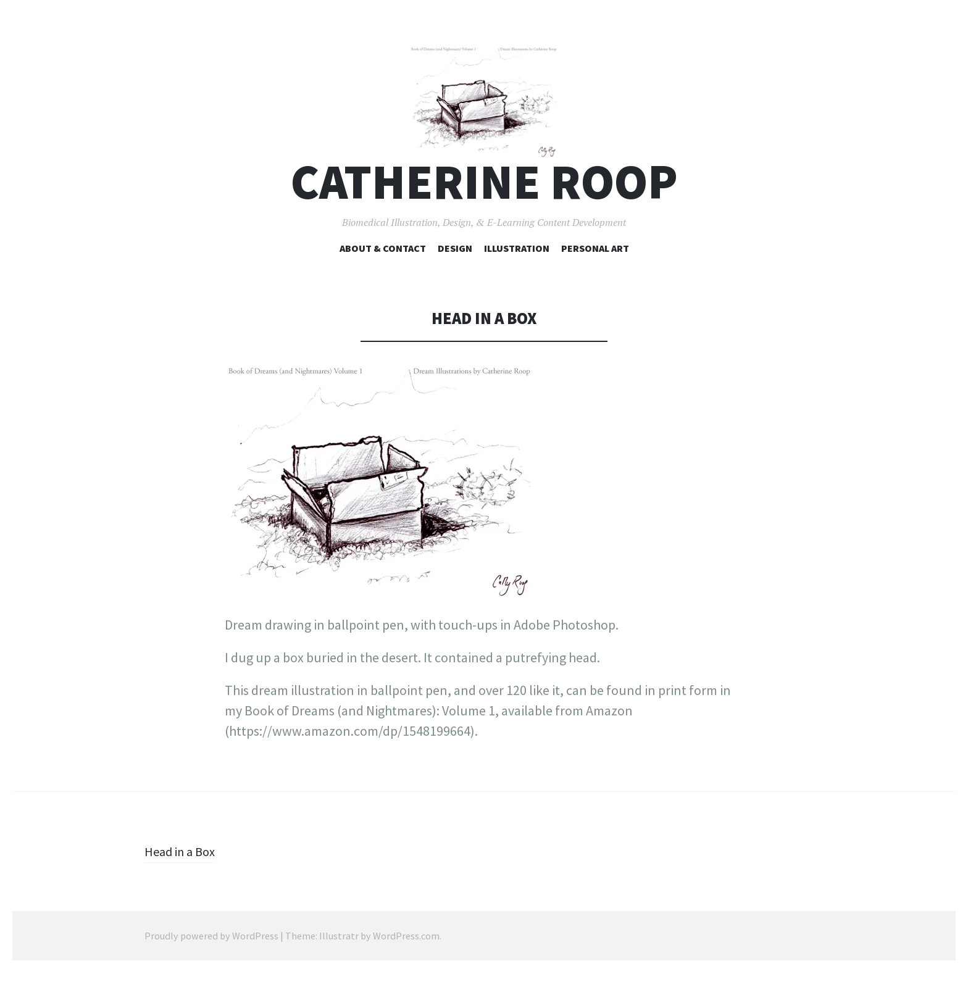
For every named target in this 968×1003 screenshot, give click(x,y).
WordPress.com (406, 966)
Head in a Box (182, 881)
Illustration (516, 278)
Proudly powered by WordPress (211, 966)
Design (455, 278)
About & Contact (383, 278)
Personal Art (595, 278)
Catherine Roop (484, 212)
